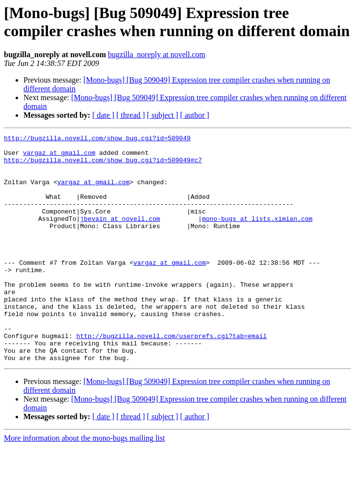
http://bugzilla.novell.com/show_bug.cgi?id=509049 (97, 139)
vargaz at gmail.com (59, 156)
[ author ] (194, 115)
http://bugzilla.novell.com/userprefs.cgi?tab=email (171, 376)
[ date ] (103, 115)
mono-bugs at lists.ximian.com (257, 236)
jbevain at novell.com (120, 236)
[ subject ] (162, 115)
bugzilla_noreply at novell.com (157, 54)
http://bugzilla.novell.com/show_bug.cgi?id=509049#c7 (103, 165)
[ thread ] (130, 115)
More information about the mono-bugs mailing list (84, 483)
